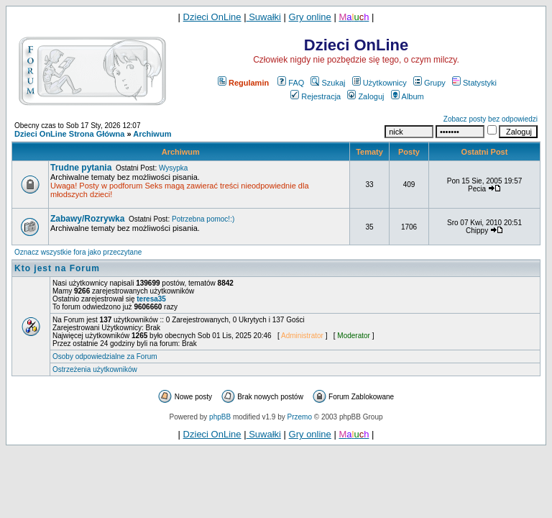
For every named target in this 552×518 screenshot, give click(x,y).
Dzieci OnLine (212, 17)
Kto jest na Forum (57, 268)
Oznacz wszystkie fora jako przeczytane (78, 252)
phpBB (220, 417)
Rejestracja (315, 96)
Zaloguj (365, 96)
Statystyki (474, 82)
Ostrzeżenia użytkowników (94, 369)
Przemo (300, 417)
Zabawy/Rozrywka (87, 219)
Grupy (429, 82)
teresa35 (151, 299)
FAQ (290, 82)
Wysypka (173, 168)
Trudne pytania (80, 168)
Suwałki (264, 17)
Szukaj (327, 82)
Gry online (310, 17)
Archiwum (152, 134)
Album (407, 96)
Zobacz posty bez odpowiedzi (490, 119)
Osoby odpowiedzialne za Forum (104, 356)
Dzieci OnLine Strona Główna (69, 134)
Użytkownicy (379, 82)
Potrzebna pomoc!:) (203, 219)
